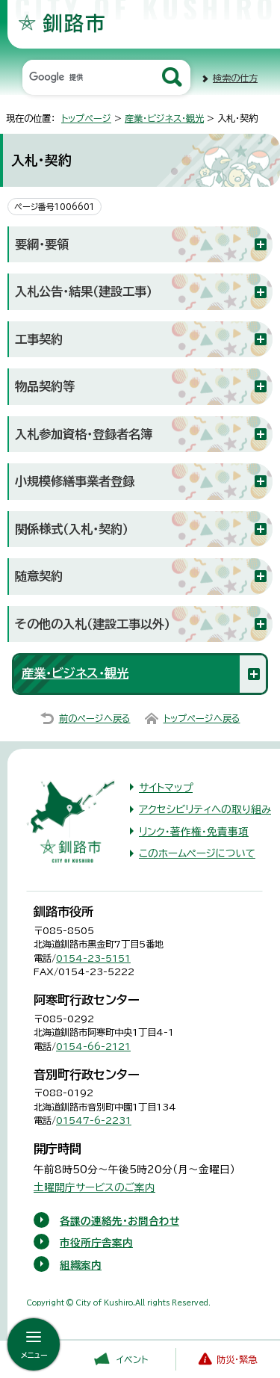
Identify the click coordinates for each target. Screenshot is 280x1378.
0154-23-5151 (93, 958)
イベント (132, 1359)
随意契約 (39, 576)
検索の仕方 (235, 77)
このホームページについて (197, 853)
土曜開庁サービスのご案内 (94, 1187)
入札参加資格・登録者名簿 (83, 434)
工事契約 (39, 339)
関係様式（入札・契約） (71, 529)
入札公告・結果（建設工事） (83, 291)
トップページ (86, 118)
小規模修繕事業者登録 (74, 481)
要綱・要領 (42, 244)
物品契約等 (45, 386)
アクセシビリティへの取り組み (205, 809)
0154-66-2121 (93, 1046)
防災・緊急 (237, 1359)
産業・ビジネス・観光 (164, 118)
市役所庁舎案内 (96, 1243)
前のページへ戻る (95, 718)
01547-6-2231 (93, 1120)
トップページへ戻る (202, 718)
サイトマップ (166, 787)
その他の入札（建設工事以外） (92, 624)
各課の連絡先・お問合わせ (119, 1221)
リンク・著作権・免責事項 (194, 832)
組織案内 (81, 1265)
